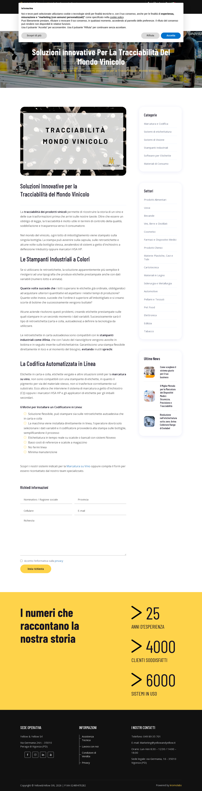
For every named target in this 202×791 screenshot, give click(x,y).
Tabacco (149, 331)
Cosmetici (149, 231)
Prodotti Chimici (153, 247)
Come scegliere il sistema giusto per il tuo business (168, 372)
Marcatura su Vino (78, 466)
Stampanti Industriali (156, 147)
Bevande (149, 215)
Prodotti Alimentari (155, 199)
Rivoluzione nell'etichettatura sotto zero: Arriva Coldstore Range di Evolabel (168, 421)
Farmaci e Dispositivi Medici (160, 239)
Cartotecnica (151, 267)
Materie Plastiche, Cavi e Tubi (158, 257)
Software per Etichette (157, 155)
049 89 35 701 (152, 736)
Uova (147, 207)
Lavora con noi (90, 746)
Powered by (169, 785)
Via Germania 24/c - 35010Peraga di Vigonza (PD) (36, 744)
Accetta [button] (170, 35)
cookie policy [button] (117, 17)
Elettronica (150, 315)
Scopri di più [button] (34, 35)
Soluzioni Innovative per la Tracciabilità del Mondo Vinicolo (121, 71)
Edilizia (148, 323)
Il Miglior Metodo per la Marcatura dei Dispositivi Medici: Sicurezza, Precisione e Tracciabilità (168, 395)
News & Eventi (67, 71)
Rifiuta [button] (150, 35)
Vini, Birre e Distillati (155, 223)
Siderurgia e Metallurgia (158, 283)
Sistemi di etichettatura (157, 131)
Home (46, 71)
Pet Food (149, 307)
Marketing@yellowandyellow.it (158, 742)
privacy (59, 560)
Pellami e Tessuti (154, 299)
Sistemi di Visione (154, 139)
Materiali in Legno (154, 275)
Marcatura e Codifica (156, 123)
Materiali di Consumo (156, 163)
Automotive (151, 291)
